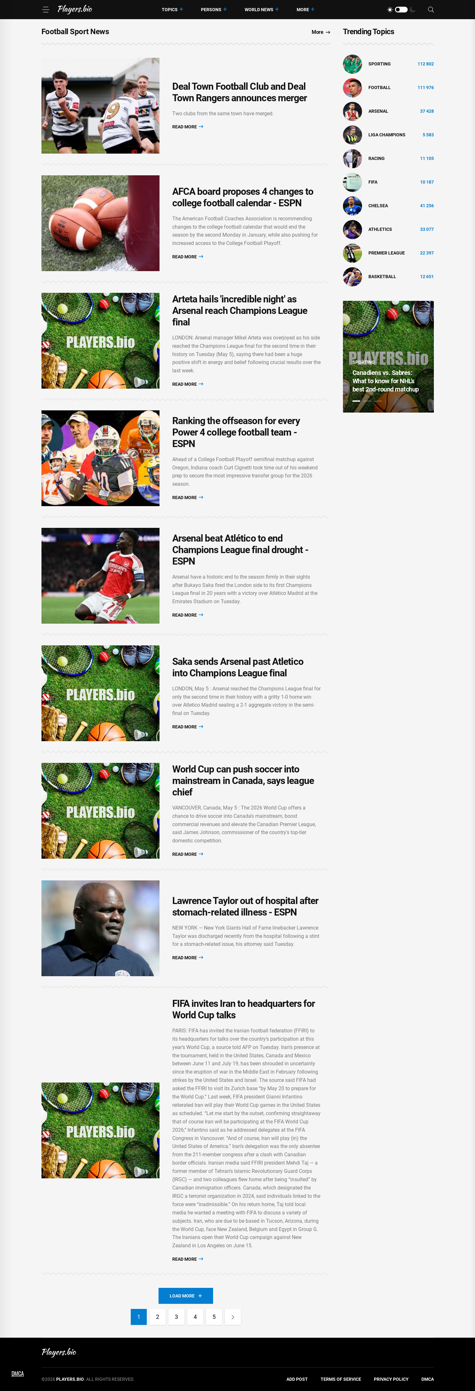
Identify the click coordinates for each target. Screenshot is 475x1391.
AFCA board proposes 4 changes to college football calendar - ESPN (242, 197)
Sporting (379, 63)
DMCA (427, 1379)
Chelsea (378, 205)
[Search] (431, 10)
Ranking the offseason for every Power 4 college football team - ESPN (236, 432)
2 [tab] (367, 401)
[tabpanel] (388, 357)
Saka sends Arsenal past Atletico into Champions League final (237, 667)
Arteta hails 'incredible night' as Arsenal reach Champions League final (240, 310)
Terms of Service (341, 1379)
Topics (170, 9)
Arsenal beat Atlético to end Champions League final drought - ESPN (240, 550)
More (303, 9)
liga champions (386, 134)
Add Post (297, 1379)
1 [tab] (356, 401)
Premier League (386, 252)
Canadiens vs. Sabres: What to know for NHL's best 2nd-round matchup (386, 381)
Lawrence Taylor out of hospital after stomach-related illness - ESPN (245, 906)
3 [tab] (378, 401)
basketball (382, 276)
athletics (380, 229)
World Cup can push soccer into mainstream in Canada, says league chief (243, 781)
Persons (211, 9)
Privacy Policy (391, 1379)
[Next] (233, 1317)
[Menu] (45, 9)
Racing (376, 158)
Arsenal (378, 111)
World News (259, 9)
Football (379, 87)
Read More (187, 126)
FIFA (372, 182)
